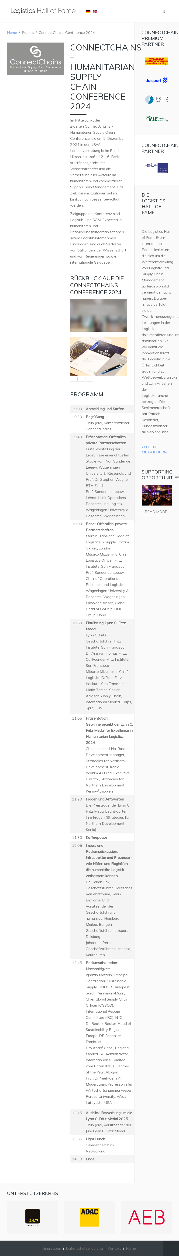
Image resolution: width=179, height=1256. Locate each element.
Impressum (52, 1248)
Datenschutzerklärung (84, 1248)
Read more (156, 511)
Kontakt (114, 1248)
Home (12, 32)
